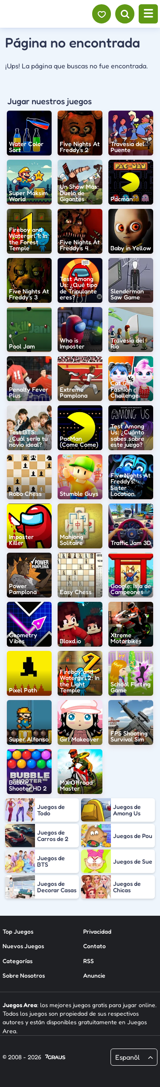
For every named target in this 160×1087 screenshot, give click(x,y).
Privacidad (97, 931)
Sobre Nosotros (24, 975)
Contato (94, 945)
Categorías (17, 960)
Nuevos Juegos (23, 945)
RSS (88, 960)
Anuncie (94, 975)
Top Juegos (18, 931)
